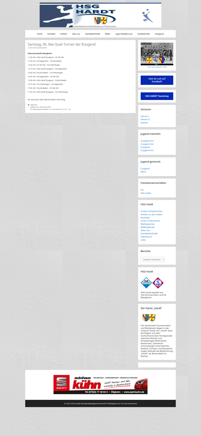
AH (142, 189)
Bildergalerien (148, 227)
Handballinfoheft (92, 34)
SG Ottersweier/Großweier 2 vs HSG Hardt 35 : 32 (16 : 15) (50, 109)
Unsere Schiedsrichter (152, 211)
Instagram (159, 34)
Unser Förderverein (150, 220)
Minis (143, 171)
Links (143, 239)
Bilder (107, 34)
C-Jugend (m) (147, 144)
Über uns (76, 34)
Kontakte (51, 34)
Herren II (145, 119)
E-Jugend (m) (147, 150)
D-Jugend (145, 147)
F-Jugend (145, 168)
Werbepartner (148, 224)
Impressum (146, 236)
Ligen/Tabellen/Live (123, 34)
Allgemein (33, 105)
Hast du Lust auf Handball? (156, 80)
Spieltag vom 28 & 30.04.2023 (40, 107)
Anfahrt (63, 34)
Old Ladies (146, 193)
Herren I (145, 116)
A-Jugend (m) (147, 140)
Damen (144, 122)
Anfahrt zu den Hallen (151, 214)
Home (39, 34)
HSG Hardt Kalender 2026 (157, 67)
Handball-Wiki (144, 34)
